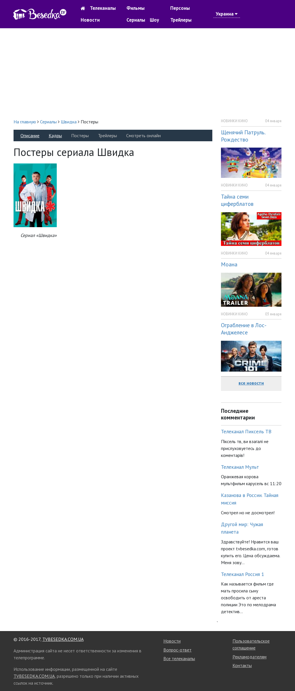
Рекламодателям (249, 657)
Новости (90, 20)
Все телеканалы (179, 658)
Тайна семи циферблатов (237, 200)
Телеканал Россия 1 (242, 574)
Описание (29, 135)
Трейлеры (181, 20)
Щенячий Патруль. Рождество (243, 136)
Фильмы (135, 8)
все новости (251, 383)
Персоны (180, 8)
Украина (227, 14)
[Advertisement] (147, 73)
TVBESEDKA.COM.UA (63, 639)
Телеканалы (103, 8)
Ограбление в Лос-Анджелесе (243, 328)
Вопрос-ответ (177, 650)
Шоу (154, 20)
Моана (229, 264)
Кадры (55, 135)
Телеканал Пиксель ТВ (246, 431)
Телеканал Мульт (240, 467)
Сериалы (135, 20)
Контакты (242, 665)
